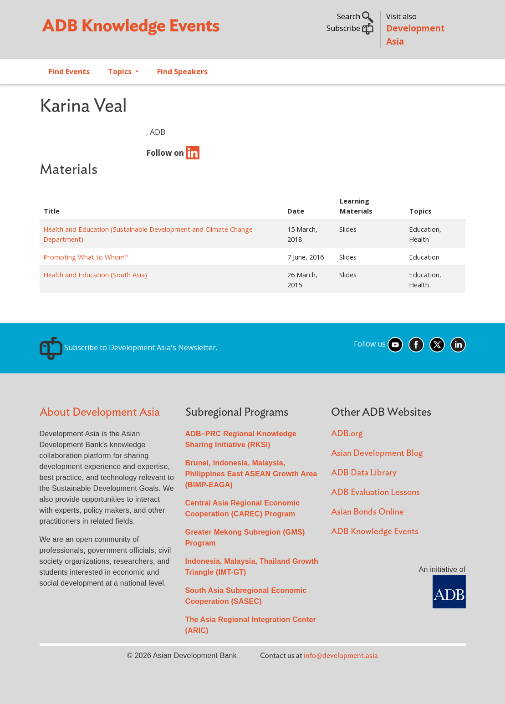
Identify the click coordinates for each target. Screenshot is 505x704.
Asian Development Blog (377, 453)
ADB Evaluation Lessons (375, 492)
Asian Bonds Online (367, 512)
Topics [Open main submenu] (120, 71)
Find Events (69, 71)
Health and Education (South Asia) (95, 274)
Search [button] (355, 16)
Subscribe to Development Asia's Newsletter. (128, 347)
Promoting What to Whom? (85, 256)
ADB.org (346, 433)
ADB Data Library (364, 473)
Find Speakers (182, 71)
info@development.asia (341, 655)
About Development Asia (100, 412)
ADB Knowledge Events (374, 531)
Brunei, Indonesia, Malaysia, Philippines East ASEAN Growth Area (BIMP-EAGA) (251, 474)
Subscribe (349, 28)
